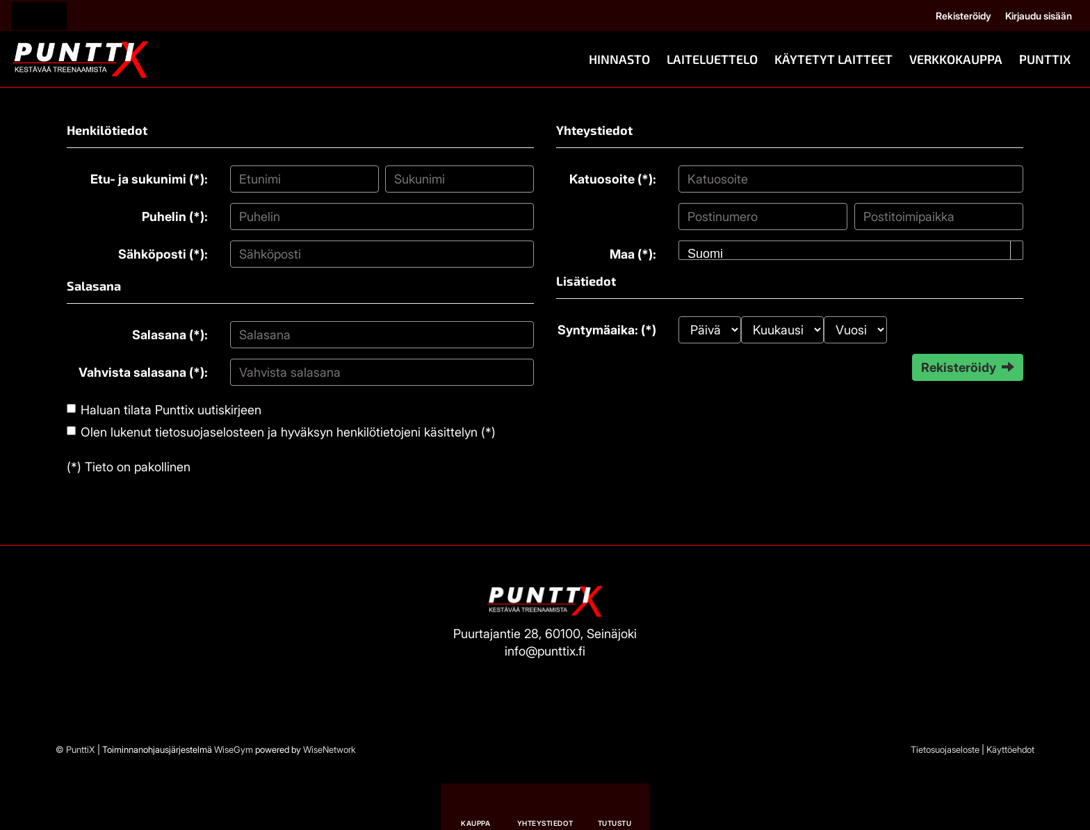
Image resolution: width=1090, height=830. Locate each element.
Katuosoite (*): (612, 179)
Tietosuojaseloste (945, 749)
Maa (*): (633, 254)
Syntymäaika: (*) (607, 330)
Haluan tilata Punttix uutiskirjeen (171, 409)
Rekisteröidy (963, 16)
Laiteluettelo (712, 59)
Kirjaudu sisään (1038, 16)
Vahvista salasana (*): (143, 372)
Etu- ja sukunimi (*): (149, 179)
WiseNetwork (329, 749)
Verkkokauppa (955, 59)
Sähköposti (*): (163, 254)
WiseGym (233, 749)
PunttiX (1045, 59)
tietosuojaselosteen (209, 432)
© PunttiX (75, 749)
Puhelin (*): (175, 216)
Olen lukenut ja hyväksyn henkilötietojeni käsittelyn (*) (288, 432)
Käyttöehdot (1010, 749)
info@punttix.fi (545, 651)
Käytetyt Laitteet (833, 59)
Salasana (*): (170, 334)
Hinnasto (619, 59)
